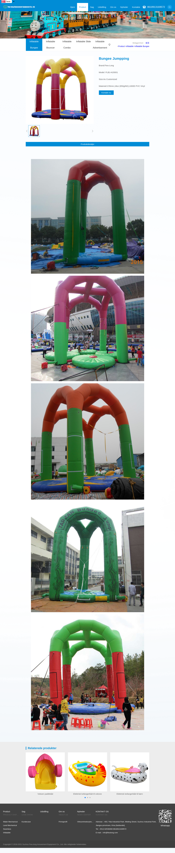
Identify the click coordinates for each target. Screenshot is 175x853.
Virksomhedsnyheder (85, 822)
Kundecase (26, 822)
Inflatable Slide (83, 41)
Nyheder (124, 7)
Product (82, 7)
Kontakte (136, 7)
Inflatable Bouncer (50, 44)
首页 (147, 43)
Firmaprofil (63, 822)
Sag (92, 7)
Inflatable (130, 46)
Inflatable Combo (67, 44)
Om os (113, 7)
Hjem (72, 7)
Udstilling (102, 7)
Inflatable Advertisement (100, 44)
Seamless (7, 829)
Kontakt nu (106, 92)
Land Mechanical (10, 825)
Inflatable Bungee (34, 44)
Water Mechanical (10, 822)
